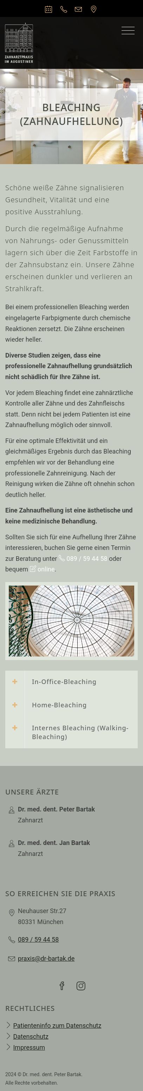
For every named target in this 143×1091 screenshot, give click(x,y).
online (42, 569)
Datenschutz (30, 1036)
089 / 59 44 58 (83, 558)
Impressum (29, 1047)
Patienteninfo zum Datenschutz (57, 1025)
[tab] (71, 682)
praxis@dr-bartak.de (46, 958)
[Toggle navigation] (128, 31)
